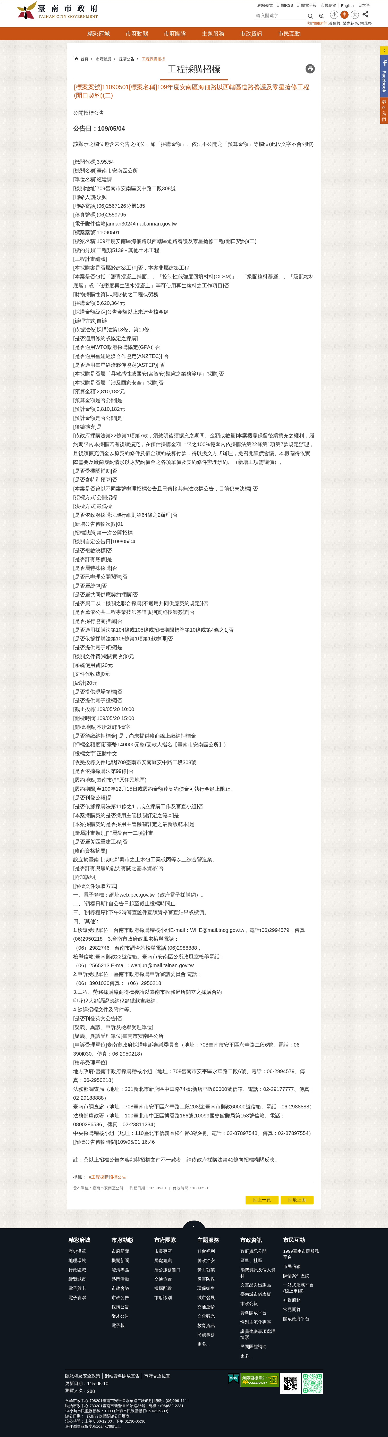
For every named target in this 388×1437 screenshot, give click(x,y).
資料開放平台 (253, 1312)
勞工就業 (206, 1269)
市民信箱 (328, 5)
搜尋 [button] (310, 16)
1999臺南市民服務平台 (301, 1254)
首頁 (84, 59)
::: (2, 2)
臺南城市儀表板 (255, 1294)
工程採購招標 (153, 59)
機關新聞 (120, 1260)
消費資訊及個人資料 (257, 1272)
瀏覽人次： (76, 1391)
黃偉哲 (334, 23)
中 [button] (344, 14)
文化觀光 (206, 1316)
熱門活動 (120, 1279)
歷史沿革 (77, 1251)
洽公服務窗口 (167, 1269)
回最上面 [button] (297, 1199)
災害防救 (206, 1279)
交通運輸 (206, 1307)
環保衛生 (206, 1288)
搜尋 (258, 14)
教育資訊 (206, 1325)
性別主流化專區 (255, 1322)
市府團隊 (175, 33)
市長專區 (163, 1251)
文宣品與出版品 (255, 1285)
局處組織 (163, 1260)
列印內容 (310, 68)
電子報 (118, 1325)
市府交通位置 (157, 1376)
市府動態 (136, 33)
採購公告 (126, 59)
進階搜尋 (321, 16)
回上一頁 (262, 1199)
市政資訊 (251, 33)
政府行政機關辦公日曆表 (108, 1416)
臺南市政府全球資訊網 (59, 10)
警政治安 (206, 1260)
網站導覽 (265, 5)
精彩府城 (98, 33)
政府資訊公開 (253, 1251)
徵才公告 (120, 1316)
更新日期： (76, 1383)
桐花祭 (366, 23)
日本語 (364, 5)
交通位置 (163, 1279)
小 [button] (334, 14)
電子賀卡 (77, 1288)
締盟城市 (77, 1279)
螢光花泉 (350, 23)
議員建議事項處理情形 (257, 1334)
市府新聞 (120, 1251)
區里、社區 (251, 1260)
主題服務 (213, 33)
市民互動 (289, 33)
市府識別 (163, 1297)
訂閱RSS (285, 5)
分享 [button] (365, 11)
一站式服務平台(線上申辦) (298, 1288)
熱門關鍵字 (317, 23)
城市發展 (206, 1297)
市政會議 (120, 1288)
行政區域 (77, 1269)
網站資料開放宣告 (122, 1376)
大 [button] (355, 14)
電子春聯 (77, 1297)
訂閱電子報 (307, 5)
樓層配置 (163, 1288)
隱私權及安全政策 (82, 1376)
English (347, 5)
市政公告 (120, 1297)
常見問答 (292, 1309)
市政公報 (249, 1303)
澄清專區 (120, 1269)
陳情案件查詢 (296, 1275)
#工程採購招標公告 (107, 1177)
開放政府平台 (296, 1318)
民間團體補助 (253, 1346)
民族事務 (206, 1334)
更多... (203, 1344)
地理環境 (77, 1260)
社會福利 (206, 1251)
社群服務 (292, 1300)
